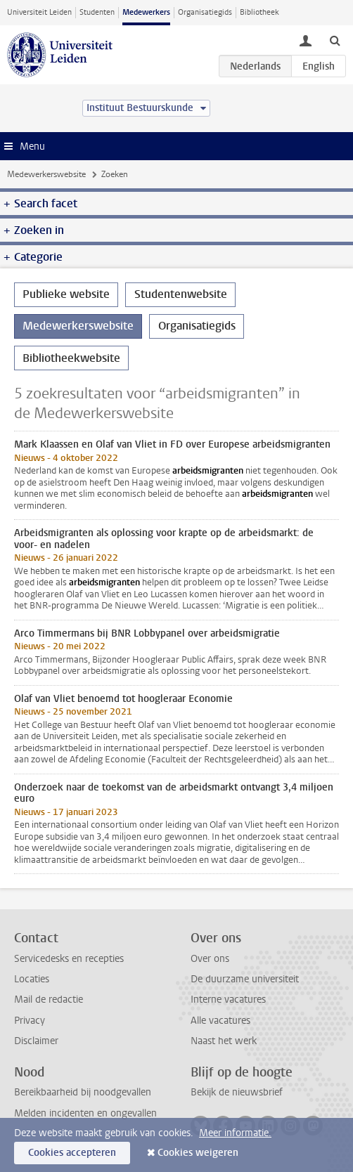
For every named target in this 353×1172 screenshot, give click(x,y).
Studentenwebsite (180, 294)
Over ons (210, 958)
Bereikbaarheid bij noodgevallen (82, 1092)
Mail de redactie (48, 999)
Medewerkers (146, 12)
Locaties (31, 979)
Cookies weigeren (198, 1152)
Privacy (29, 1020)
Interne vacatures (228, 999)
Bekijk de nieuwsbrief (237, 1092)
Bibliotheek (259, 12)
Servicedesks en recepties (69, 958)
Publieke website (66, 294)
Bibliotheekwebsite (71, 358)
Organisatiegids (205, 12)
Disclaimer (36, 1041)
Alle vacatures (220, 1020)
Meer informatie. (235, 1133)
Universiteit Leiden (39, 12)
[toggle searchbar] (334, 40)
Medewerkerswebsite (46, 174)
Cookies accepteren (72, 1152)
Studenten (97, 12)
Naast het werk (224, 1041)
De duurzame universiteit (245, 979)
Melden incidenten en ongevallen (85, 1113)
